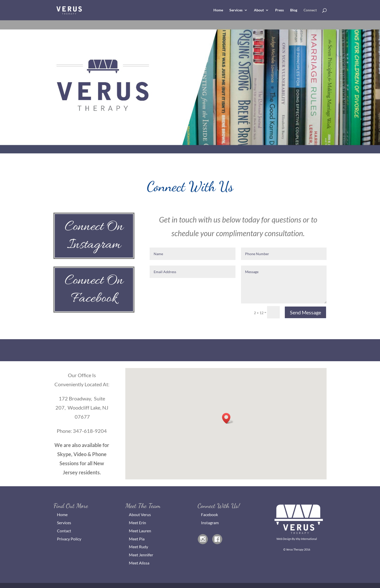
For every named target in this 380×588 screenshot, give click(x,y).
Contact (64, 530)
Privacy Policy (69, 538)
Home (218, 10)
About (259, 10)
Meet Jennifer (141, 554)
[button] (228, 418)
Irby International (306, 538)
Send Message (305, 312)
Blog (293, 10)
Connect (310, 10)
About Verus (140, 514)
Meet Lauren (140, 530)
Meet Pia (137, 538)
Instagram (210, 522)
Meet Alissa (139, 562)
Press (279, 10)
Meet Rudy (138, 546)
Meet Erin (137, 522)
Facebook (209, 514)
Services (236, 10)
